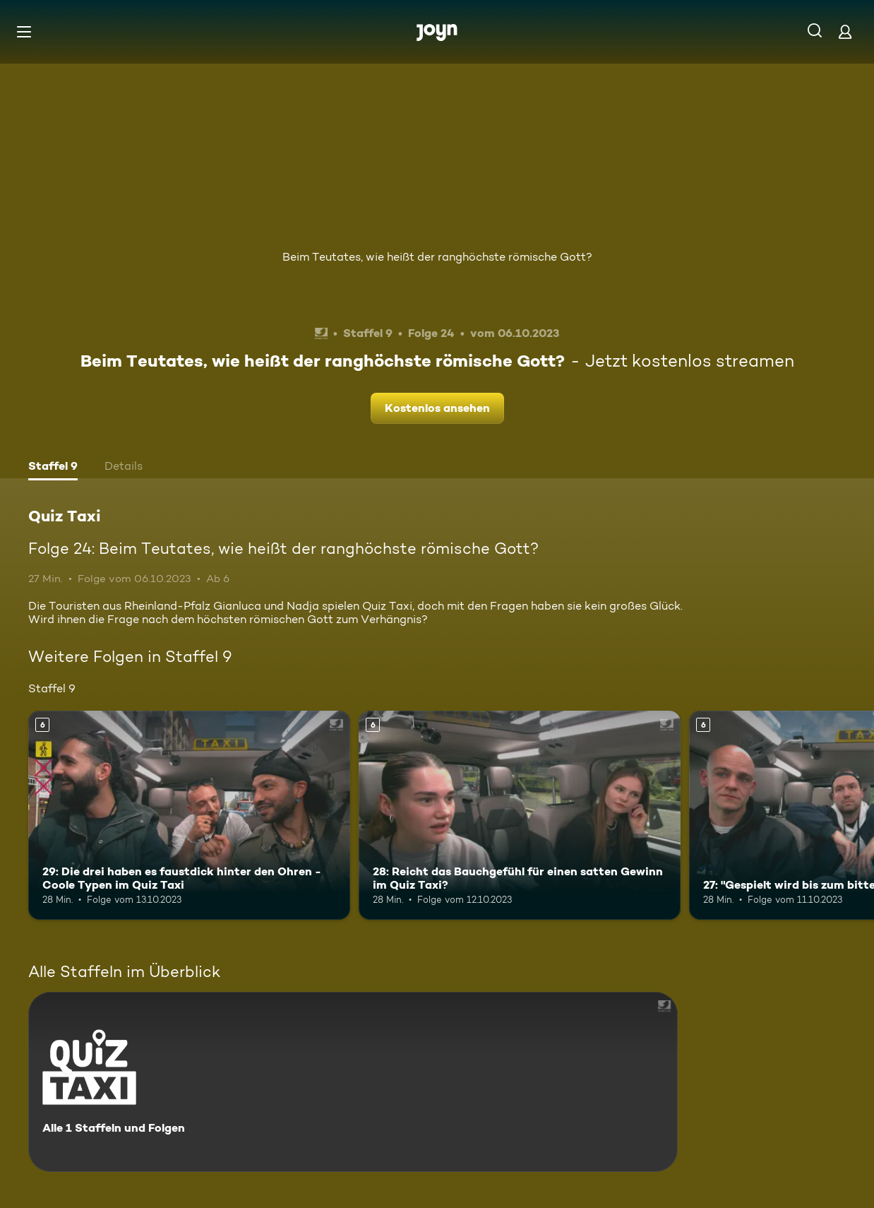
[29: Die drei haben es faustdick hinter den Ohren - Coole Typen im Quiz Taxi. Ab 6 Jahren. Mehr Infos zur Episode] (189, 815)
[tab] (52, 467)
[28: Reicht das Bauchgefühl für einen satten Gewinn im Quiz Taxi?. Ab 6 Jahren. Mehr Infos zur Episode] (520, 815)
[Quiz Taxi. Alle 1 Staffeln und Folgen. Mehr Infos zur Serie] (353, 1082)
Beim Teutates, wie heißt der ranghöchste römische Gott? (437, 256)
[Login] (845, 31)
